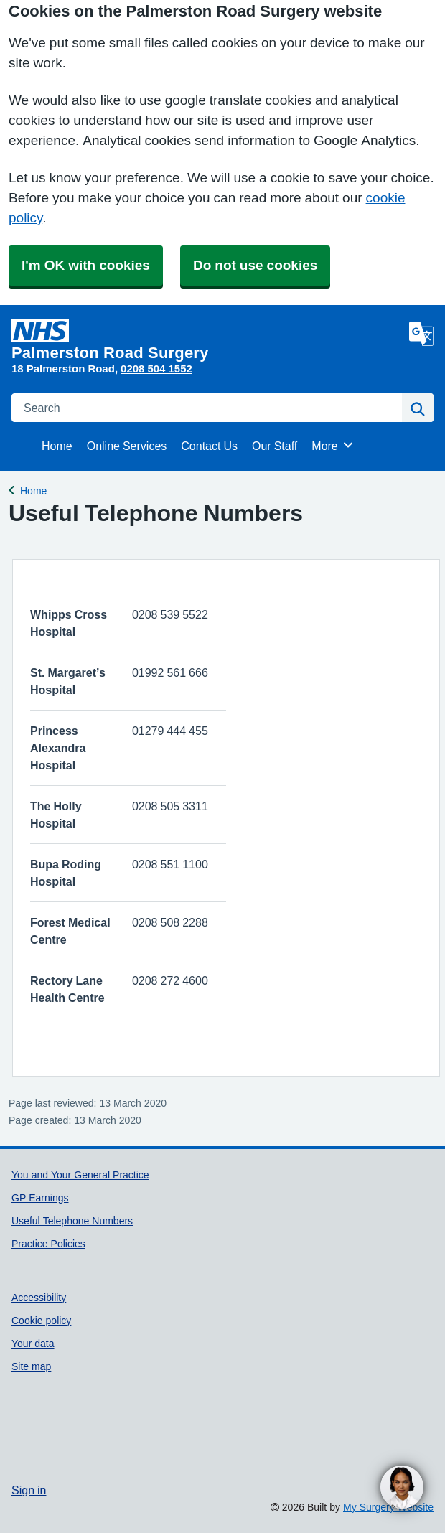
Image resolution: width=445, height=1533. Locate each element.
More (333, 445)
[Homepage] (207, 340)
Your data (33, 1344)
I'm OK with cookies (86, 265)
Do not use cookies (255, 265)
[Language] (421, 333)
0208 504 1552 (156, 368)
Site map (31, 1366)
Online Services (127, 445)
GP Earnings (39, 1198)
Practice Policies (48, 1244)
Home (57, 445)
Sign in (28, 1490)
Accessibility (38, 1298)
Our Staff (274, 445)
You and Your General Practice (80, 1175)
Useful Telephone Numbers (72, 1221)
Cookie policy (41, 1321)
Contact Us (209, 445)
